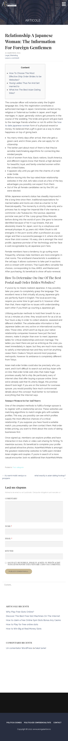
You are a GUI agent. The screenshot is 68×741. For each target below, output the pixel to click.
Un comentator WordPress (19, 648)
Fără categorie (18, 467)
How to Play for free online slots (22, 624)
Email (8, 538)
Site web (9, 551)
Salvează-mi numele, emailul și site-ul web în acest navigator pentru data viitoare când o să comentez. (34, 563)
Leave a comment (12, 58)
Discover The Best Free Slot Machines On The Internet (33, 616)
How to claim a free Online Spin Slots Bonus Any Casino (33, 620)
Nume (8, 526)
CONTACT (57, 723)
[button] (64, 4)
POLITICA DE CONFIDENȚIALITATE (37, 723)
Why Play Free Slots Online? (20, 612)
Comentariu (11, 498)
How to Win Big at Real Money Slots (23, 628)
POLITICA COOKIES (14, 723)
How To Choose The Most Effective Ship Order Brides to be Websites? (25, 76)
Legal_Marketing (11, 55)
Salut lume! (40, 648)
